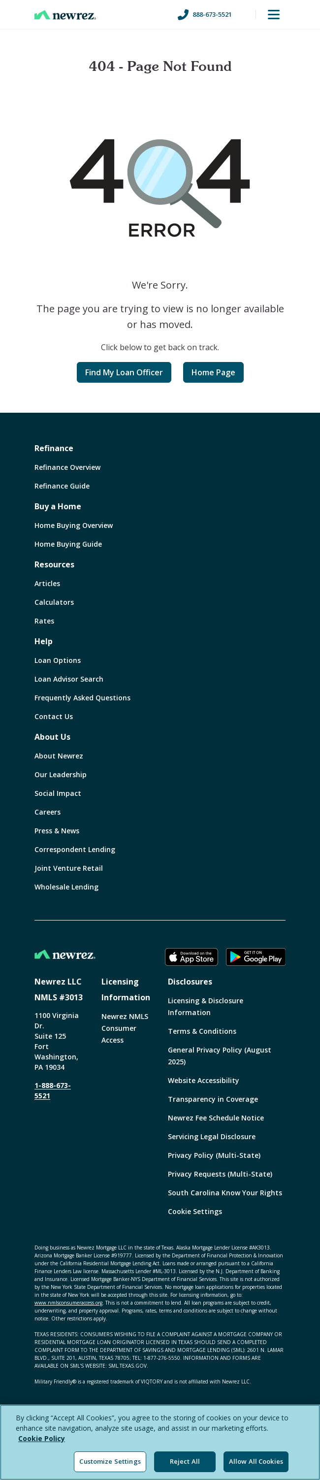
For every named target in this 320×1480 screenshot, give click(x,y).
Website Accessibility (203, 1080)
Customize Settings (109, 1461)
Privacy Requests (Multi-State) (220, 1174)
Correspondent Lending (74, 849)
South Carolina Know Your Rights (225, 1192)
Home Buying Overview (73, 525)
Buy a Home (57, 506)
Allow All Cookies (256, 1461)
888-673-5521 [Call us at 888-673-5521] (205, 14)
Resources (54, 564)
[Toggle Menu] (274, 15)
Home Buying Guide (68, 544)
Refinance (53, 448)
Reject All (185, 1461)
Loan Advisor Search (68, 679)
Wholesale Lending (66, 886)
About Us (52, 736)
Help (43, 641)
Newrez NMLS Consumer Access (124, 1028)
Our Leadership (60, 774)
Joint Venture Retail (68, 868)
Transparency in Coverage (213, 1099)
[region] (160, 1442)
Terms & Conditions (202, 1031)
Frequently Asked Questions (82, 697)
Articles (47, 583)
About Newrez (58, 755)
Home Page (213, 372)
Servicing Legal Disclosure (212, 1136)
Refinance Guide (62, 486)
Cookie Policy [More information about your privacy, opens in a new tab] (41, 1438)
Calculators (54, 602)
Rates (44, 620)
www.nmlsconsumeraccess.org (68, 1302)
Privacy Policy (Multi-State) (214, 1155)
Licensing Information (125, 989)
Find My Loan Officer (124, 372)
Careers (47, 812)
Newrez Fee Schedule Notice (216, 1117)
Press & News (56, 830)
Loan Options (57, 660)
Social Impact (57, 793)
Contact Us (53, 716)
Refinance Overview (67, 467)
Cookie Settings (195, 1211)
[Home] (65, 15)
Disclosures (190, 981)
